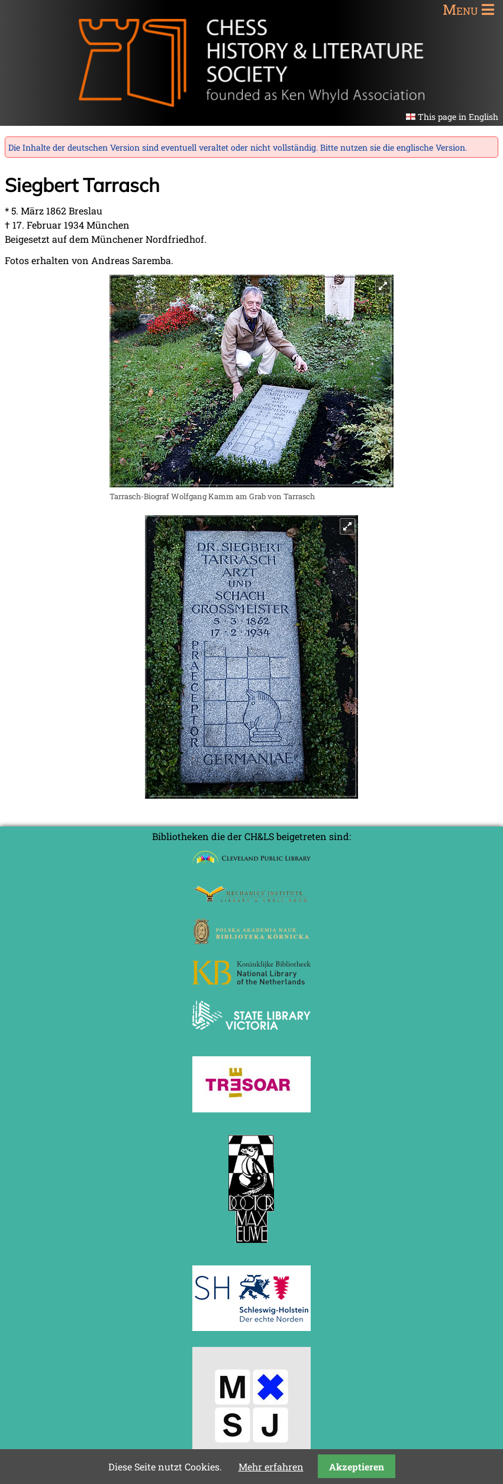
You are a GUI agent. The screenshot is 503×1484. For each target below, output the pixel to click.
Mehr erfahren (271, 1466)
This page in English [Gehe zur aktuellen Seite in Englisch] (458, 116)
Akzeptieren (356, 1466)
